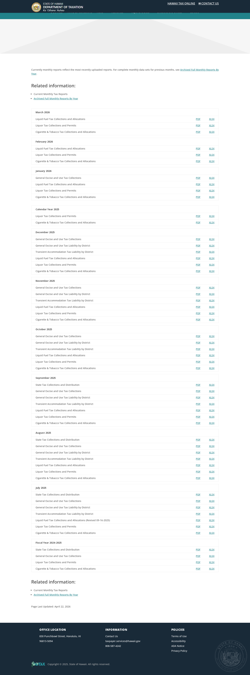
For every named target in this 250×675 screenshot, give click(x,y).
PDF (198, 119)
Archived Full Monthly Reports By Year (56, 98)
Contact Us (111, 636)
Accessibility (178, 641)
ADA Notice (177, 646)
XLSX (211, 119)
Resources (117, 12)
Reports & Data (140, 12)
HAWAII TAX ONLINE (181, 3)
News (100, 12)
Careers (194, 12)
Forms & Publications (79, 12)
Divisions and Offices (169, 12)
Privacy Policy (179, 650)
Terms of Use (179, 636)
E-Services (56, 12)
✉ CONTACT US (208, 3)
